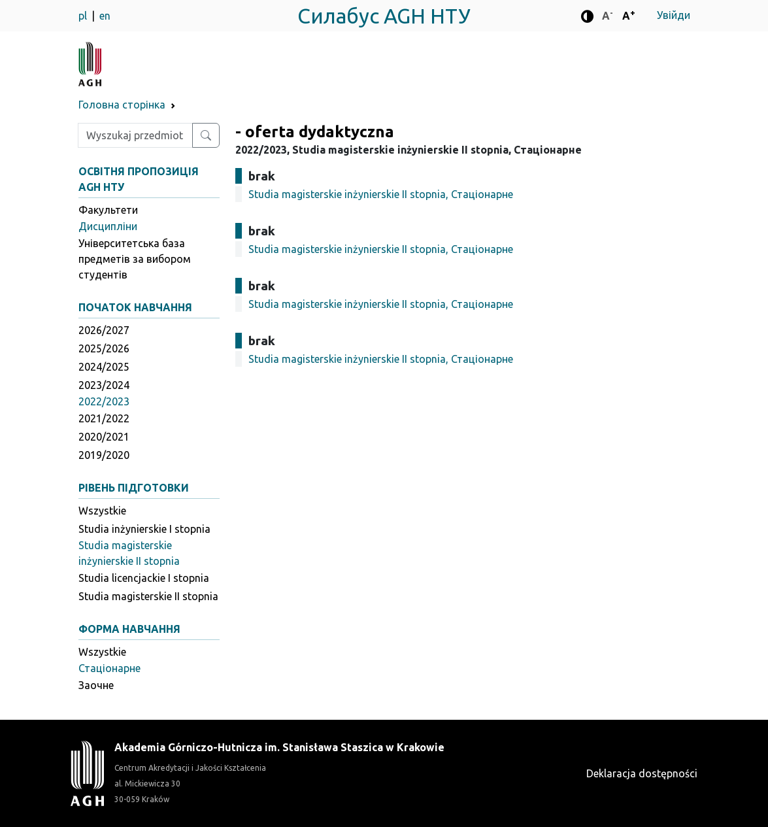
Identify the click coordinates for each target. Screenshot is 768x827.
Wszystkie (102, 510)
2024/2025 (103, 367)
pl (84, 16)
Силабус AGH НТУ (384, 15)
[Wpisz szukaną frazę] (135, 135)
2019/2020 (103, 455)
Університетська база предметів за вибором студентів (134, 258)
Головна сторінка (121, 104)
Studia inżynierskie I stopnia (144, 529)
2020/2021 (103, 437)
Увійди (673, 15)
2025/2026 (103, 348)
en (104, 16)
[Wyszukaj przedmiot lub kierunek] (206, 135)
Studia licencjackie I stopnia (143, 578)
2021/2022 (103, 418)
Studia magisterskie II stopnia (148, 596)
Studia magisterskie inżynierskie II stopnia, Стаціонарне (380, 194)
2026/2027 (103, 330)
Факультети (108, 210)
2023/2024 (103, 385)
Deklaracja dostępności (641, 773)
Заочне (96, 685)
